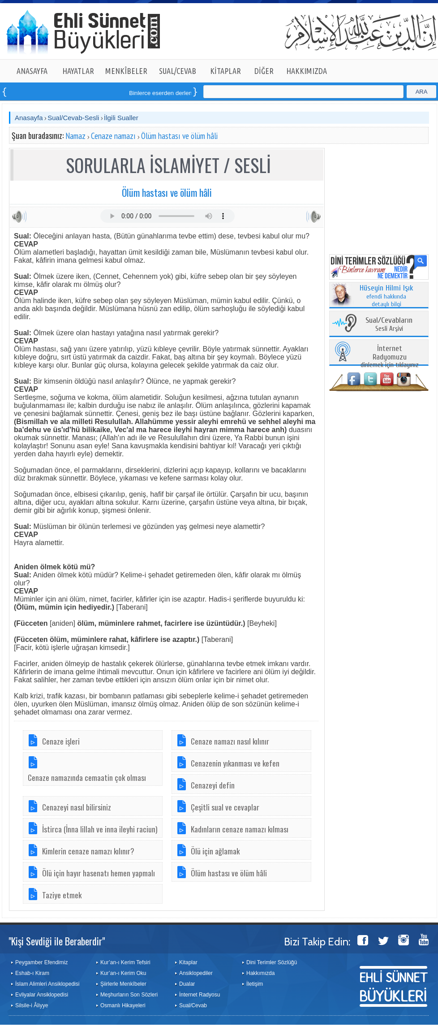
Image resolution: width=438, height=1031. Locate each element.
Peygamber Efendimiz (41, 962)
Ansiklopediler (196, 973)
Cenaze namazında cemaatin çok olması (87, 777)
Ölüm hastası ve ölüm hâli (179, 135)
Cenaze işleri (61, 741)
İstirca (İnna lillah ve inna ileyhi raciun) (100, 829)
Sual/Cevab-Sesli (73, 117)
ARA (422, 91)
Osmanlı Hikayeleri (123, 1005)
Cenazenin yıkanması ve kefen (235, 763)
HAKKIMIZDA (306, 70)
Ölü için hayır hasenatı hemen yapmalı (98, 873)
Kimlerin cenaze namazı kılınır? (88, 851)
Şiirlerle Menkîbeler (123, 984)
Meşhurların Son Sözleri (129, 995)
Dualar (187, 984)
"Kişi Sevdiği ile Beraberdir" (57, 941)
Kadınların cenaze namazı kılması (239, 829)
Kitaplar (188, 962)
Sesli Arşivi (388, 325)
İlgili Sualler (121, 117)
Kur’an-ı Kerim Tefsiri (125, 962)
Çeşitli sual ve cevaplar (225, 807)
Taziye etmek (62, 895)
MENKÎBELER (126, 70)
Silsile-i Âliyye (31, 1005)
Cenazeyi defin (213, 785)
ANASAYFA (32, 70)
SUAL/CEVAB (177, 70)
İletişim (254, 984)
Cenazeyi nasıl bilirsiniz (76, 807)
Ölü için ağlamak (215, 851)
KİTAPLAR (225, 70)
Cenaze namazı (113, 135)
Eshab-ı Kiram (32, 973)
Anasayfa (29, 117)
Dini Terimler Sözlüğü (271, 962)
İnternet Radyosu (199, 995)
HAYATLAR (78, 70)
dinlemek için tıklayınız (390, 357)
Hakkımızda (260, 973)
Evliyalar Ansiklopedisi (41, 995)
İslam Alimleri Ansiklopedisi (47, 984)
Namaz (75, 135)
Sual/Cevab (193, 1005)
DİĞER (264, 70)
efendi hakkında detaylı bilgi (386, 296)
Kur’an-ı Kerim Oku (123, 973)
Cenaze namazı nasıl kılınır (230, 741)
